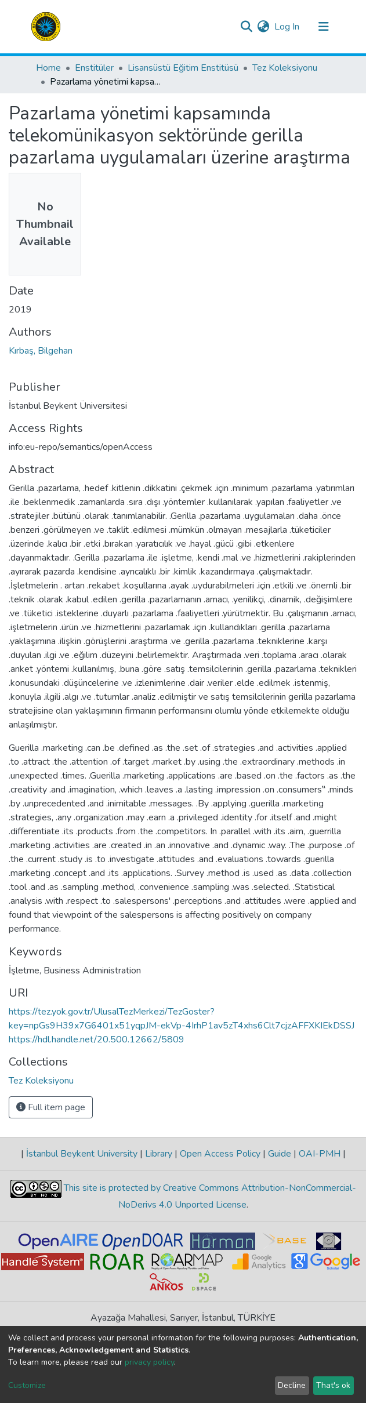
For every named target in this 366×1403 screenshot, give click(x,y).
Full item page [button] (50, 1107)
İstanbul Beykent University (82, 1153)
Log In (287, 26)
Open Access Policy (220, 1153)
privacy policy (149, 1362)
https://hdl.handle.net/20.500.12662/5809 (96, 1039)
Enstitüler (94, 67)
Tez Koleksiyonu (284, 67)
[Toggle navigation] (323, 26)
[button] (263, 27)
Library (159, 1153)
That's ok (333, 1385)
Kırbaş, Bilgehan (41, 350)
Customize (27, 1385)
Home (48, 67)
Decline (292, 1385)
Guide (279, 1153)
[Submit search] (247, 27)
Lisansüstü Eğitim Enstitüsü (183, 67)
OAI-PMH (319, 1153)
